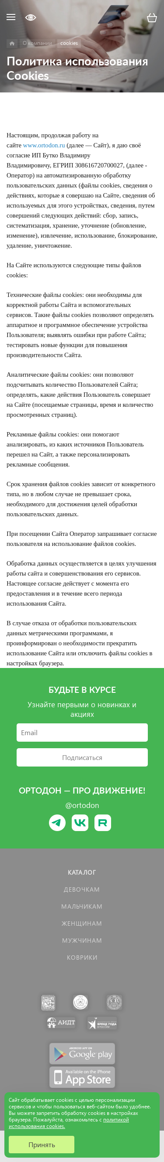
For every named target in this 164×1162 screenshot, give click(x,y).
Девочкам (82, 889)
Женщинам (82, 923)
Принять (41, 1144)
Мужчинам (82, 940)
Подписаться (82, 757)
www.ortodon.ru (44, 145)
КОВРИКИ (82, 957)
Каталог (82, 872)
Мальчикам (82, 906)
